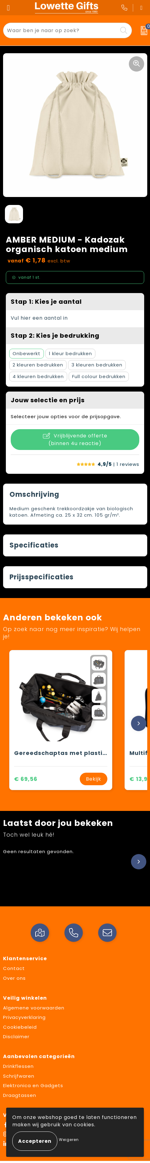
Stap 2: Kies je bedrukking (55, 335)
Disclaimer (16, 1036)
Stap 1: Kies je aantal (46, 301)
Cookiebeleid (20, 1027)
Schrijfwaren (18, 1076)
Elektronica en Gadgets (33, 1085)
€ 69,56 (25, 778)
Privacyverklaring (24, 1017)
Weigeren (69, 1139)
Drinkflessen (18, 1066)
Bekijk (93, 778)
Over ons (14, 978)
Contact (14, 968)
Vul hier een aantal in (39, 318)
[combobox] (60, 30)
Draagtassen (19, 1095)
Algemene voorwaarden (33, 1008)
